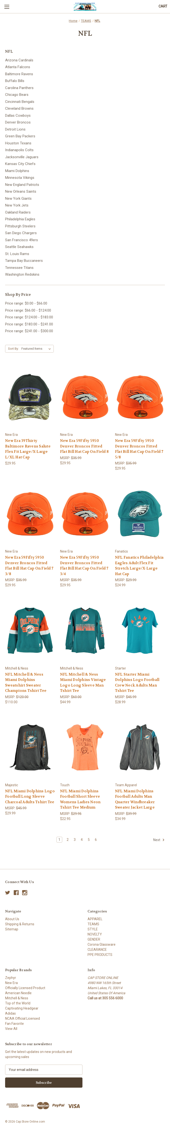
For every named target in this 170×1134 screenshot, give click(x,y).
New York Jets (16, 205)
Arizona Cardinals (19, 60)
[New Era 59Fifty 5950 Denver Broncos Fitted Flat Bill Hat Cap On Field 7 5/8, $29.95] (140, 397)
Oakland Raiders (18, 212)
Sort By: (13, 348)
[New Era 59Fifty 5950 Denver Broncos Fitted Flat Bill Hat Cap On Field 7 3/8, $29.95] (30, 514)
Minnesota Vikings (19, 177)
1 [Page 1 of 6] (59, 840)
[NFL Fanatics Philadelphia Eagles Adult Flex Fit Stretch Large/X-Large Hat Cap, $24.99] (140, 514)
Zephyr (10, 978)
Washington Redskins (22, 274)
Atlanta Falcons (17, 67)
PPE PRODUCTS (100, 955)
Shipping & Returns (19, 924)
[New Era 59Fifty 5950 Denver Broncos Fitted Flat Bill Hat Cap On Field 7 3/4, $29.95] (85, 514)
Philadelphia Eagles (20, 219)
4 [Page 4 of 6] (82, 840)
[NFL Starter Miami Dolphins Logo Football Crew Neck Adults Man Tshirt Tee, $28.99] (140, 630)
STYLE (93, 929)
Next (159, 839)
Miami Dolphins (17, 171)
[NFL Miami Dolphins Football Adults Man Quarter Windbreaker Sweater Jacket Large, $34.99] (140, 747)
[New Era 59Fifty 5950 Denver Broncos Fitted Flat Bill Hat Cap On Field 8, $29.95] (85, 397)
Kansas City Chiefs (20, 164)
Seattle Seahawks (19, 247)
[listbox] (37, 348)
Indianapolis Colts (19, 150)
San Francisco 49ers (21, 240)
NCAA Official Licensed (22, 1018)
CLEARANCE (97, 950)
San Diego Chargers (21, 233)
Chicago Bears (16, 94)
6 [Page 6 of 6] (96, 840)
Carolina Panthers (19, 88)
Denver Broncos (18, 122)
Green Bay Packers (20, 136)
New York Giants (18, 198)
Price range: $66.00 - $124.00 (28, 310)
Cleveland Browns (19, 108)
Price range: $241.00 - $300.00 (29, 331)
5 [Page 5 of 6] (89, 840)
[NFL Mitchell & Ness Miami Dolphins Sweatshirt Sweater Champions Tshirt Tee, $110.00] (30, 630)
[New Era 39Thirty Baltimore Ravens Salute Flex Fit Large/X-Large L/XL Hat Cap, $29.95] (30, 397)
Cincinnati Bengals (19, 101)
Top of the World (17, 1003)
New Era (11, 983)
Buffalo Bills (14, 81)
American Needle (18, 993)
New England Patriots (22, 184)
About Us (12, 919)
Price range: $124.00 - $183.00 (29, 317)
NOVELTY (95, 934)
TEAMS (93, 924)
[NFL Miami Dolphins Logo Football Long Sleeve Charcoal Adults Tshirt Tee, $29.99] (30, 747)
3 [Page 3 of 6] (75, 840)
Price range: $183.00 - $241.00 (29, 324)
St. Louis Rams (17, 254)
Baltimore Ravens (19, 74)
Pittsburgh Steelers (20, 226)
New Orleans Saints (20, 191)
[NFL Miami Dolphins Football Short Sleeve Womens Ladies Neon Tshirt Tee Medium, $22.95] (85, 747)
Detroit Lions (15, 129)
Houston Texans (18, 143)
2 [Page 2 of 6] (68, 840)
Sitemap (11, 929)
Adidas (10, 1013)
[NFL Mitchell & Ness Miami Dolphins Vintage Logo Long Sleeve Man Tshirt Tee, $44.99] (85, 630)
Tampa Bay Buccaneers (24, 260)
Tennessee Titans (19, 267)
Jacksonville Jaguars (21, 157)
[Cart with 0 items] (163, 6)
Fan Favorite (14, 1024)
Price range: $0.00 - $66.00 (26, 303)
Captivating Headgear (21, 1008)
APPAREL (95, 919)
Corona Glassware (102, 944)
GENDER (94, 939)
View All (11, 1029)
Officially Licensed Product (25, 988)
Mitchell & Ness (16, 998)
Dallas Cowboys (18, 115)
